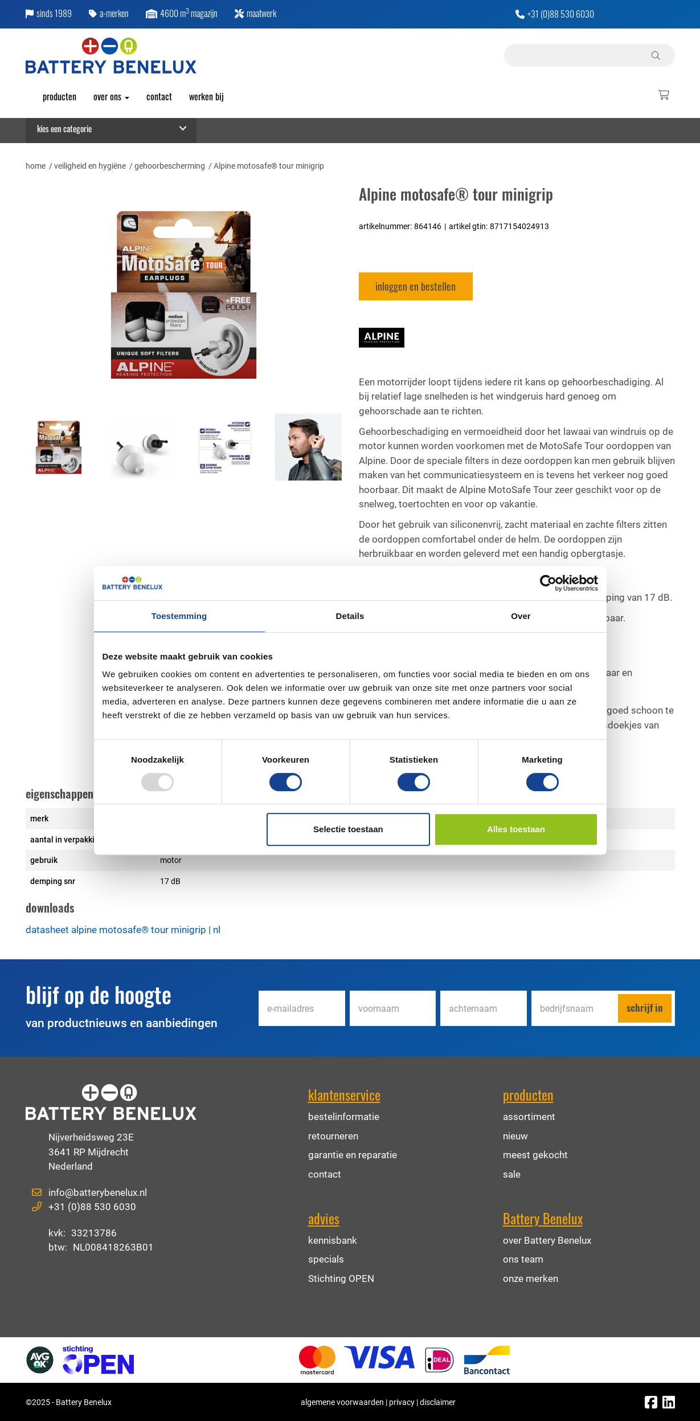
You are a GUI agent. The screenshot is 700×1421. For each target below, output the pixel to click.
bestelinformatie (343, 1116)
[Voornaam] (393, 1008)
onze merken (530, 1278)
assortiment (529, 1116)
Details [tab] (350, 616)
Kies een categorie (64, 128)
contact (324, 1173)
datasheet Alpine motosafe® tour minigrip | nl (123, 929)
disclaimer (438, 1401)
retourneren (333, 1135)
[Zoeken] (657, 55)
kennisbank (332, 1240)
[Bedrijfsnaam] (574, 1008)
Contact (159, 96)
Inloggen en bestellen (415, 286)
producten (59, 96)
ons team (523, 1258)
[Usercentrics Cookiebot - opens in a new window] (548, 583)
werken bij (206, 96)
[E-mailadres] (302, 1008)
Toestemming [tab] (179, 616)
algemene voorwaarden (342, 1401)
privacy (402, 1401)
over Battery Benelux (547, 1240)
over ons (111, 96)
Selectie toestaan (348, 829)
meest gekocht (535, 1154)
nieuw (515, 1135)
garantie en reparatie (352, 1154)
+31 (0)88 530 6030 (560, 15)
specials (326, 1258)
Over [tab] (521, 616)
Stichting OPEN (341, 1278)
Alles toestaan (516, 829)
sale (512, 1173)
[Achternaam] (483, 1008)
